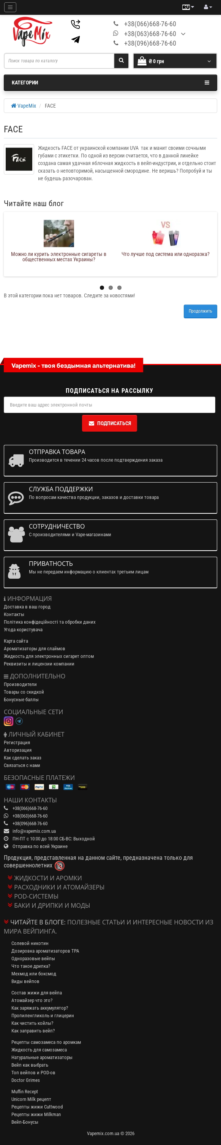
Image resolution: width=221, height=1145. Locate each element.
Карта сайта (16, 641)
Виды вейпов (25, 981)
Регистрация (17, 742)
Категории (110, 82)
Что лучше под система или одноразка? (166, 254)
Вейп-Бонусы (24, 1122)
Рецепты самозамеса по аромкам (46, 1042)
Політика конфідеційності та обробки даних (50, 622)
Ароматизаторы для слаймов (34, 648)
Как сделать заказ (22, 758)
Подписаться (109, 423)
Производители (20, 684)
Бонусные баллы (21, 699)
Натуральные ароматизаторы (42, 1057)
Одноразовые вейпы (33, 958)
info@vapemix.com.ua (34, 831)
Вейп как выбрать (29, 1065)
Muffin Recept (24, 1091)
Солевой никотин (30, 943)
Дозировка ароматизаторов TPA (45, 951)
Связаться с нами (22, 765)
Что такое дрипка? (30, 966)
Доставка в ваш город (27, 607)
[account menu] (208, 7)
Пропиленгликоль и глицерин (42, 1015)
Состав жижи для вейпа (36, 993)
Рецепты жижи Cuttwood (37, 1107)
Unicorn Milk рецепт (31, 1099)
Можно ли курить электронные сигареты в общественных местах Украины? (58, 256)
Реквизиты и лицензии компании (39, 664)
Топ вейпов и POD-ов (33, 1072)
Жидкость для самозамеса (39, 1050)
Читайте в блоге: (38, 922)
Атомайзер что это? (31, 1000)
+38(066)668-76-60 (150, 24)
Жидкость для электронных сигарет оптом (49, 656)
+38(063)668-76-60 (150, 34)
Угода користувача (23, 629)
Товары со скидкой (24, 692)
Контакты (14, 614)
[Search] (121, 61)
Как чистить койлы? (32, 1023)
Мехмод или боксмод (33, 974)
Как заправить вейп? (33, 1031)
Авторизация (18, 750)
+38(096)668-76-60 (150, 43)
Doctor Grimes (25, 1080)
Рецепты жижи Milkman (36, 1114)
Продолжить (200, 311)
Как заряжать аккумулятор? (39, 1008)
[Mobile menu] (10, 7)
